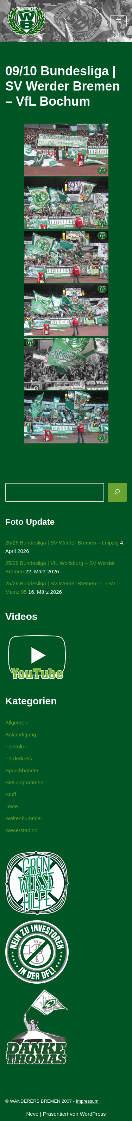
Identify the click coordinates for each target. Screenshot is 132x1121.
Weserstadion (21, 830)
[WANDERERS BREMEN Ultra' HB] (26, 21)
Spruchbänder (21, 770)
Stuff (10, 794)
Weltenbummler (23, 818)
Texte (11, 806)
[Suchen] (117, 492)
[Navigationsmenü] (118, 21)
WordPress (93, 1114)
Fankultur (16, 746)
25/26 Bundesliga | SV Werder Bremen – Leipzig (62, 543)
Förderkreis (18, 758)
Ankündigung (20, 734)
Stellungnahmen (24, 782)
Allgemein (17, 722)
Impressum (87, 1101)
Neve (32, 1114)
